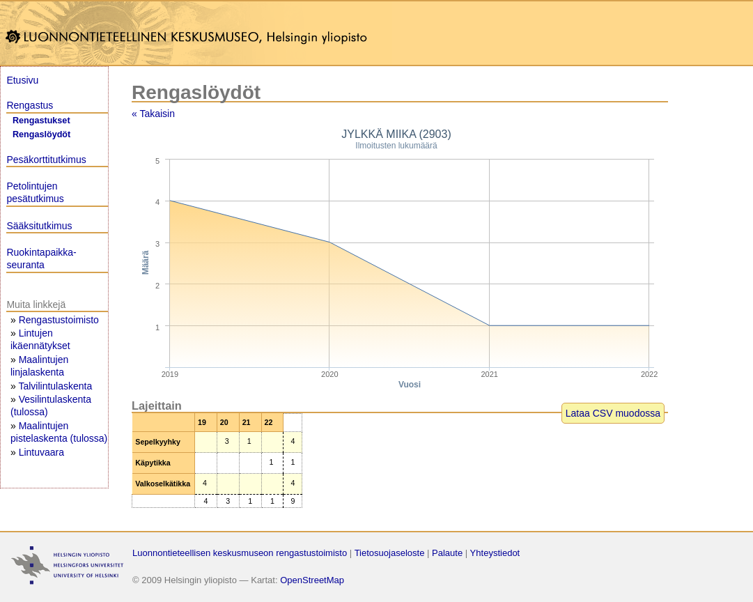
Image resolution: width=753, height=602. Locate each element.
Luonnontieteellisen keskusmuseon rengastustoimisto (239, 553)
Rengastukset (41, 120)
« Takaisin (153, 113)
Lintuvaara (41, 452)
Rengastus (29, 105)
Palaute (447, 553)
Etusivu (22, 80)
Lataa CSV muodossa (613, 413)
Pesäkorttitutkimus (46, 159)
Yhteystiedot (495, 553)
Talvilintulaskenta (55, 386)
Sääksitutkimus (39, 225)
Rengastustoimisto (59, 319)
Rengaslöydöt (41, 134)
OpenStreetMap (312, 580)
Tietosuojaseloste (390, 553)
